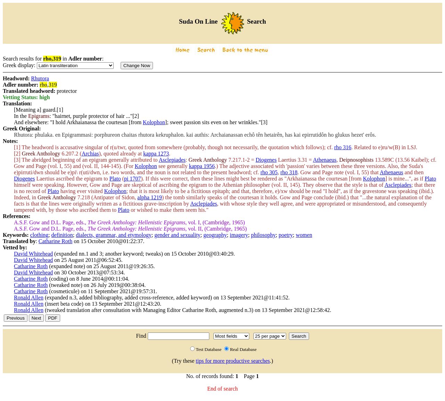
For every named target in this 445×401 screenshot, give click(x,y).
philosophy (263, 235)
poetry (285, 235)
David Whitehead (33, 254)
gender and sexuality (177, 235)
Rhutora (40, 78)
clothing (39, 235)
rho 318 (289, 172)
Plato (115, 179)
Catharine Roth (55, 241)
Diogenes (266, 160)
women (304, 235)
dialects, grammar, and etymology (114, 235)
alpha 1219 (149, 197)
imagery (239, 235)
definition (62, 235)
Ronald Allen (28, 297)
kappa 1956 (202, 166)
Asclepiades (172, 160)
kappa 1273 (156, 154)
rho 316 (342, 147)
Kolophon (154, 122)
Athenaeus (325, 160)
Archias (90, 154)
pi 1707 (132, 179)
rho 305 (268, 172)
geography (215, 235)
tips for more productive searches (233, 361)
